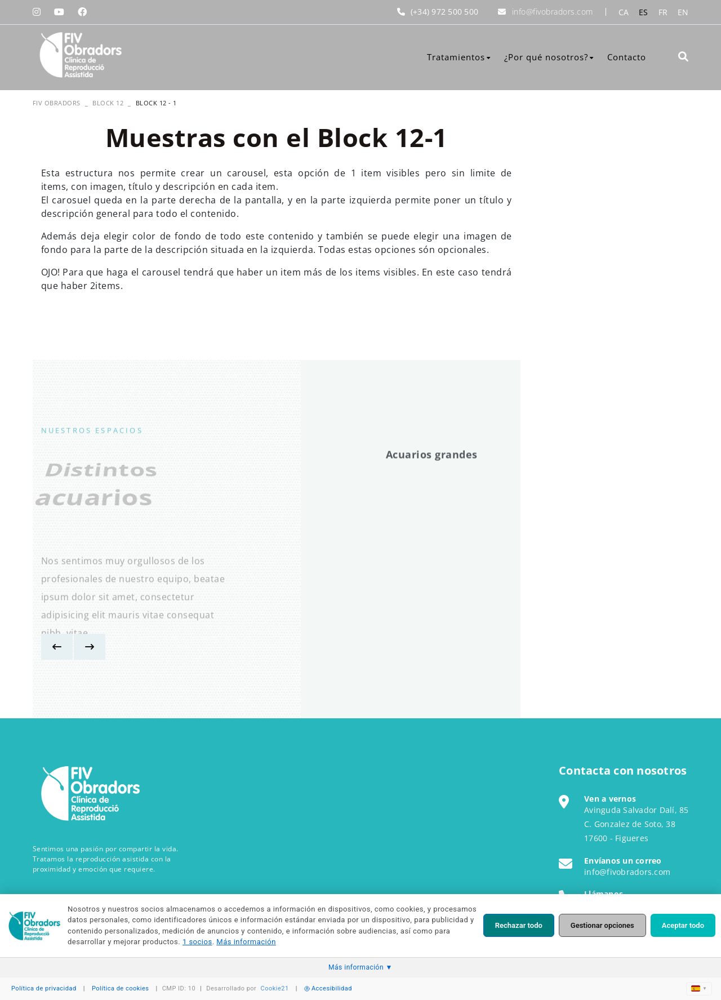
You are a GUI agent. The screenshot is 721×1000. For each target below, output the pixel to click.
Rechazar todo (518, 925)
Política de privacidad (44, 988)
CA (623, 12)
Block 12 (107, 103)
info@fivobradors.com (552, 11)
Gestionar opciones (602, 925)
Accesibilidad (328, 988)
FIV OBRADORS (57, 103)
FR (663, 12)
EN (683, 12)
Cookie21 (275, 988)
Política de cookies (120, 988)
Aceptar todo (683, 925)
